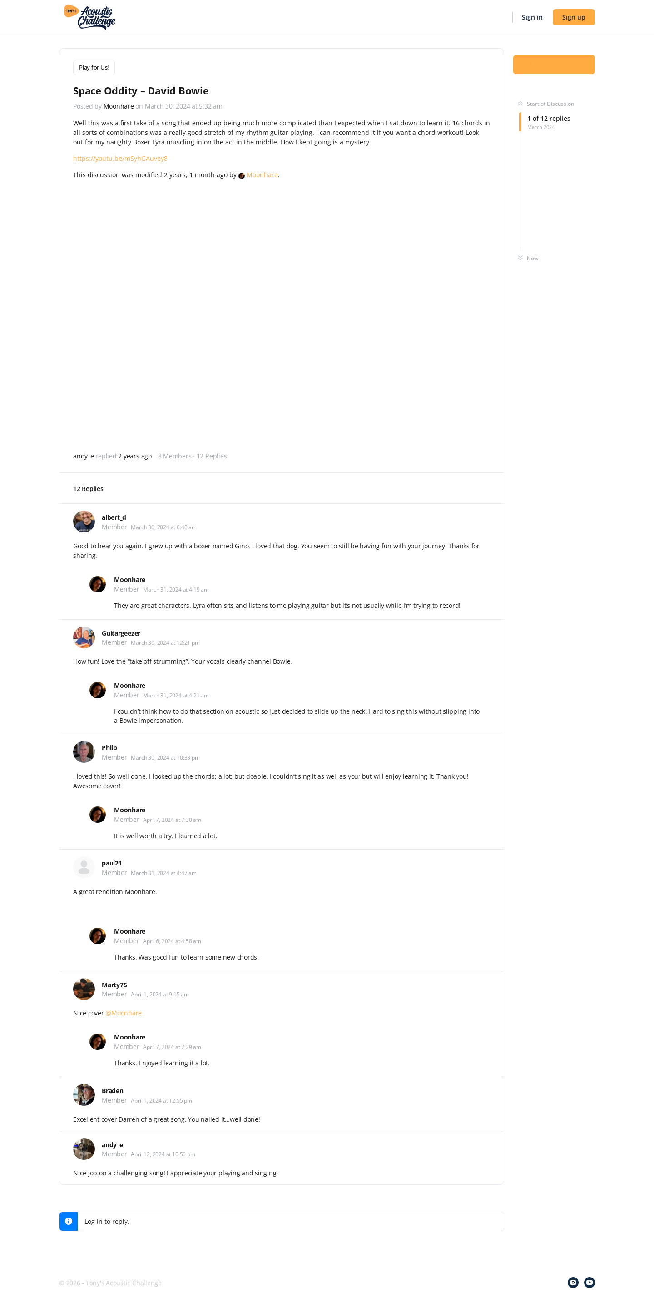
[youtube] (589, 1281)
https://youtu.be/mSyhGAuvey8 (120, 157)
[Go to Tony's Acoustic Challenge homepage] (89, 16)
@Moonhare (123, 1011)
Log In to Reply (554, 64)
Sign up (573, 17)
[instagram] (573, 1281)
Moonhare (262, 173)
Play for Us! (94, 67)
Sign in (532, 17)
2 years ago (134, 454)
